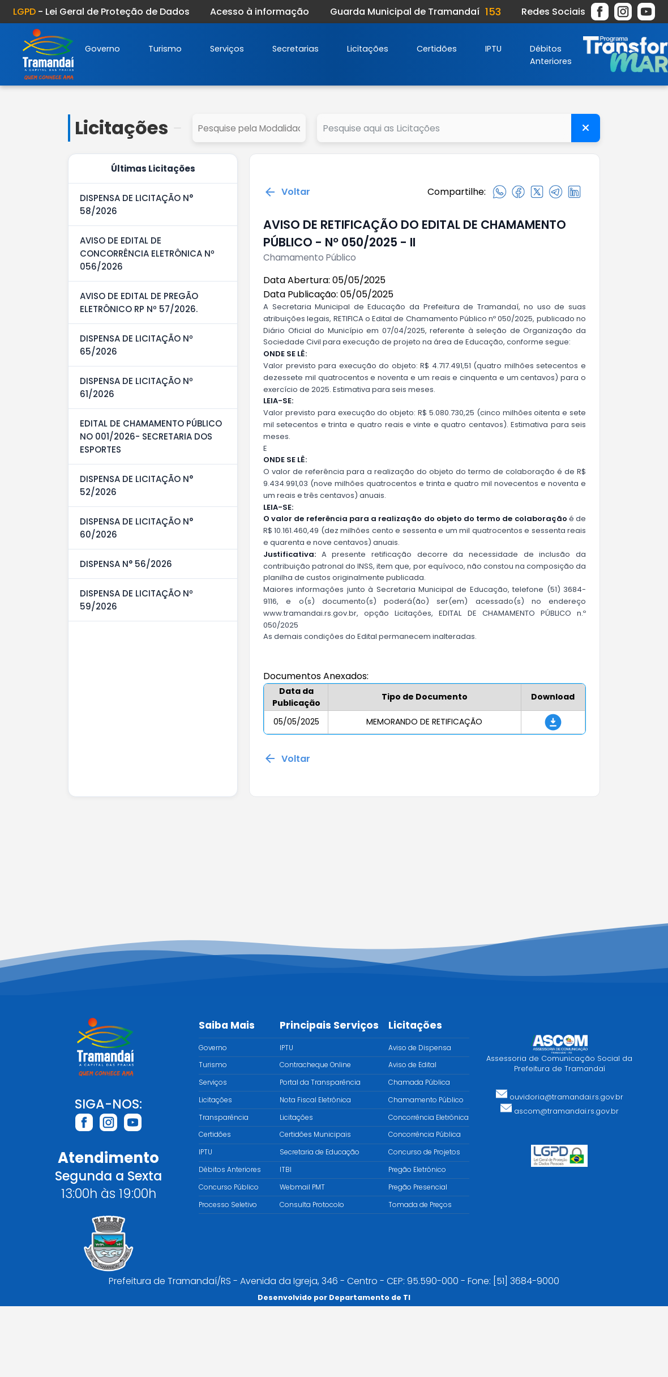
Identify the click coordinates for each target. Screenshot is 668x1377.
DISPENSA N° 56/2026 (126, 564)
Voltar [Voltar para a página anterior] (286, 192)
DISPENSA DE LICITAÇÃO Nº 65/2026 (136, 344)
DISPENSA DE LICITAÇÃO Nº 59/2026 (136, 599)
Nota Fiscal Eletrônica (315, 1100)
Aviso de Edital (412, 1064)
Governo (102, 48)
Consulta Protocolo (312, 1204)
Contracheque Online (315, 1064)
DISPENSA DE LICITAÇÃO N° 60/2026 (136, 527)
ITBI (286, 1169)
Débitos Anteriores (230, 1169)
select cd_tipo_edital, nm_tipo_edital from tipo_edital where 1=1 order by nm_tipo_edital (249, 128)
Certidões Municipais (315, 1134)
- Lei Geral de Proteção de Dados (101, 11)
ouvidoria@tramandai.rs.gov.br (559, 1097)
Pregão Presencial (417, 1187)
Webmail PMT (302, 1187)
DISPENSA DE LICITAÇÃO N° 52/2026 (136, 485)
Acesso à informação (259, 11)
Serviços (227, 48)
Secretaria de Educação (319, 1152)
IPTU (493, 48)
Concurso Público (229, 1187)
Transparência (224, 1117)
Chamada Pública (419, 1082)
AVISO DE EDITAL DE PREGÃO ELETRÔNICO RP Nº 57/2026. (139, 302)
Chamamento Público (426, 1100)
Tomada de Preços (420, 1204)
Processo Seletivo (228, 1204)
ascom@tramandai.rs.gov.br (559, 1111)
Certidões (437, 48)
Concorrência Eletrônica (428, 1117)
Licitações (367, 48)
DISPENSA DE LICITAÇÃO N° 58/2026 (136, 204)
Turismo (165, 48)
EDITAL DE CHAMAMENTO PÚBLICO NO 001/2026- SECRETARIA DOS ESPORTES (151, 436)
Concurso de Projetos (424, 1152)
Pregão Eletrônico (417, 1169)
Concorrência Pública (424, 1134)
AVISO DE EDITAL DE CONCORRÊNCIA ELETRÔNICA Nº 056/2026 (147, 253)
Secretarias (295, 48)
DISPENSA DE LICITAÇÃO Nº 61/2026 (136, 387)
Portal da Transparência (320, 1082)
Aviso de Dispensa (419, 1047)
